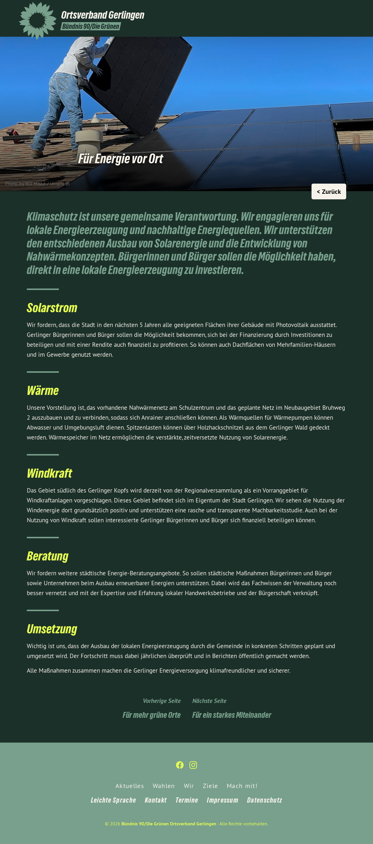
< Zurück (329, 191)
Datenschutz (264, 800)
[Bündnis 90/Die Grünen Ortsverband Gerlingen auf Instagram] (351, 8)
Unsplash (60, 184)
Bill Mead (35, 184)
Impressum (222, 800)
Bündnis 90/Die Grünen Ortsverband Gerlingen (169, 824)
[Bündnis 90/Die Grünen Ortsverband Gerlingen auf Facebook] (342, 8)
